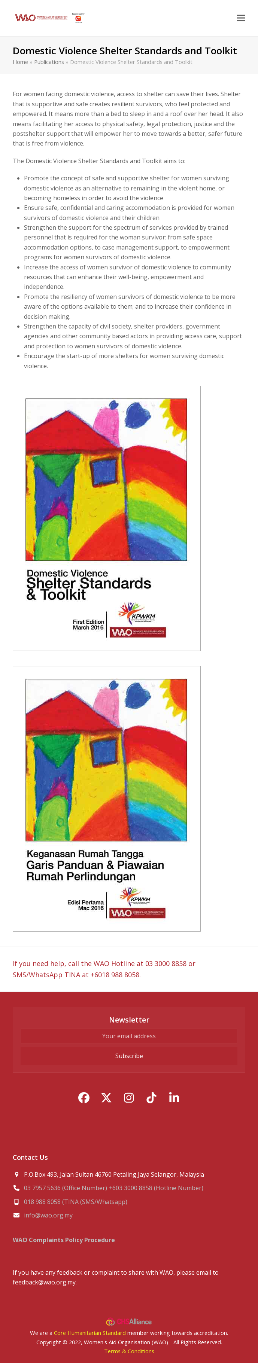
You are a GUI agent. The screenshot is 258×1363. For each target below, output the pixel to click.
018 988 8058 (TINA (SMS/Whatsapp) (75, 1202)
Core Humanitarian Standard (90, 1332)
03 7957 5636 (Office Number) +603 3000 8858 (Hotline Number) (113, 1188)
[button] (241, 18)
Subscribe (129, 1056)
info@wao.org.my (48, 1215)
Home (20, 61)
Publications (49, 61)
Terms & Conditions (129, 1351)
